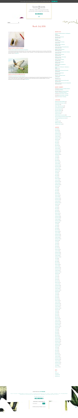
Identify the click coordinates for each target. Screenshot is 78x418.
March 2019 (57, 247)
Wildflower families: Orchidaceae (60, 44)
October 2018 (57, 255)
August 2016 (57, 291)
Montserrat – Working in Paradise (60, 75)
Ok (54, 1)
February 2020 (57, 231)
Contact (48, 393)
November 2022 (57, 181)
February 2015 (57, 318)
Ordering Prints (64, 393)
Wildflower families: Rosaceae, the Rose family (62, 80)
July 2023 (56, 172)
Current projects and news (21, 75)
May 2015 (56, 314)
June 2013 (56, 348)
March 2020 (57, 229)
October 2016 (57, 288)
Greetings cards (57, 393)
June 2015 (56, 312)
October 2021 (57, 201)
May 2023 (56, 175)
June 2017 (56, 276)
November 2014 (57, 323)
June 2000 (56, 365)
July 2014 (56, 329)
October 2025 (57, 136)
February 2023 (57, 178)
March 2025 (57, 145)
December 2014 (57, 321)
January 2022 (57, 196)
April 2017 (56, 279)
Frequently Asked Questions (46, 394)
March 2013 (57, 353)
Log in (56, 371)
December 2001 (57, 363)
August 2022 (57, 186)
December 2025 (57, 133)
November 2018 (57, 253)
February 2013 (57, 354)
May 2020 (56, 226)
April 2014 (56, 333)
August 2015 (57, 309)
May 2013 (56, 350)
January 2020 (57, 232)
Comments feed (57, 374)
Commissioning (21, 393)
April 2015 (56, 315)
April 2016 (56, 297)
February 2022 (57, 195)
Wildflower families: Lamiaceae (59, 54)
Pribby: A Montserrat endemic (59, 59)
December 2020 (57, 216)
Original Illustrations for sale (39, 393)
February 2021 (57, 213)
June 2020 (56, 225)
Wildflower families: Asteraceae (59, 49)
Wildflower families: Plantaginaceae (60, 64)
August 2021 (57, 204)
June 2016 (56, 294)
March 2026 (57, 130)
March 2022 (57, 193)
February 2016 (57, 300)
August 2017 (57, 273)
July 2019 (56, 241)
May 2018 (56, 261)
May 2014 (56, 332)
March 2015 (57, 317)
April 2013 (56, 351)
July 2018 (56, 258)
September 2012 (57, 362)
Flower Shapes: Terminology (64, 93)
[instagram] (42, 14)
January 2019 (57, 250)
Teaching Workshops (36, 394)
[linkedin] (38, 14)
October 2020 (57, 219)
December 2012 (57, 357)
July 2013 (56, 347)
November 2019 (57, 235)
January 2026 (57, 131)
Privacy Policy (56, 394)
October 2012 (57, 360)
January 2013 (57, 356)
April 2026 (56, 128)
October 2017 (57, 270)
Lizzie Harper (39, 6)
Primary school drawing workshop (15, 48)
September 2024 (57, 154)
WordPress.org (57, 376)
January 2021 (57, 214)
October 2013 (57, 342)
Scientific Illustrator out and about (22, 49)
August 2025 (57, 139)
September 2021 (57, 202)
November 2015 (57, 305)
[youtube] (37, 14)
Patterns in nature (57, 113)
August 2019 (57, 240)
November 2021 (57, 199)
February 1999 (57, 366)
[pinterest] (40, 14)
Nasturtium (56, 39)
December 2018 (57, 252)
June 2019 (56, 243)
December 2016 (57, 285)
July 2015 (56, 311)
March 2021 (57, 211)
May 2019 (56, 244)
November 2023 (57, 166)
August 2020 (57, 222)
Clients (51, 393)
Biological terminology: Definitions (60, 101)
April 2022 (56, 192)
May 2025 (56, 142)
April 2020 (56, 228)
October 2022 (57, 183)
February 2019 (57, 249)
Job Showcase (27, 393)
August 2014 (57, 327)
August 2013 (57, 345)
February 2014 (57, 336)
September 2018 (57, 256)
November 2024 (57, 151)
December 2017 (57, 267)
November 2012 (57, 359)
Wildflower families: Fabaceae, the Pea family (61, 70)
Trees (56, 119)
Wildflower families (58, 122)
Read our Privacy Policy (47, 1)
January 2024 (57, 163)
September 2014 (57, 326)
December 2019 (57, 234)
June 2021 (56, 207)
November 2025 (57, 134)
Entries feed (57, 373)
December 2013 (57, 339)
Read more (17, 53)
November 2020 (57, 217)
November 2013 (57, 341)
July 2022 (56, 187)
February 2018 (57, 264)
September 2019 (57, 238)
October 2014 (57, 324)
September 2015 (57, 308)
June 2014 (56, 330)
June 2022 (56, 189)
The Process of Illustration (25, 394)
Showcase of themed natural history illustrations (62, 116)
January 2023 (57, 180)
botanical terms (57, 104)
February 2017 (57, 282)
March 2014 (57, 335)
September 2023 (57, 169)
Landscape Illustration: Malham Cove (16, 74)
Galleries (15, 393)
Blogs (31, 393)
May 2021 (56, 208)
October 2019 (57, 237)
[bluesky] (39, 14)
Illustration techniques (58, 110)
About (12, 393)
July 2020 (56, 223)
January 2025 (57, 148)
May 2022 (56, 190)
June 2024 (56, 157)
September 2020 (57, 220)
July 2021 (56, 205)
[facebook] (35, 14)
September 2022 (57, 184)
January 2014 (57, 338)
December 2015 (57, 303)
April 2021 (56, 210)
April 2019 (56, 246)
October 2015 (57, 306)
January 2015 (57, 320)
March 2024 (57, 160)
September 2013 (57, 344)
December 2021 (57, 198)
